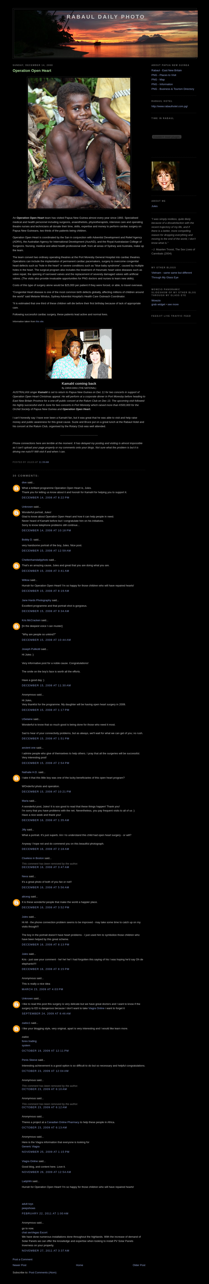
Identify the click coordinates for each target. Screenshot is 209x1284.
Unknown (27, 506)
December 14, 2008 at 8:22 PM (45, 497)
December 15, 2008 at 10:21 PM (46, 791)
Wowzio (156, 300)
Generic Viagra (30, 1146)
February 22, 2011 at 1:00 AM (45, 1213)
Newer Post (19, 1265)
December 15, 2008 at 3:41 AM (45, 570)
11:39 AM (44, 462)
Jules (25, 916)
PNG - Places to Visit (163, 75)
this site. (40, 321)
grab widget (158, 304)
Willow (26, 580)
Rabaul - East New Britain (166, 70)
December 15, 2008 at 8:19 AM (45, 590)
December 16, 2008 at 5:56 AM (45, 887)
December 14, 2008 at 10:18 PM (46, 530)
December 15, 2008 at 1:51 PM (45, 738)
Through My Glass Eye (164, 277)
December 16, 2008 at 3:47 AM (45, 867)
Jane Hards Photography (36, 600)
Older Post (139, 1265)
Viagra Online (96, 1008)
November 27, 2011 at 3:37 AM (45, 1250)
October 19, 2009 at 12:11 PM (45, 1050)
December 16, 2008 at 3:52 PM (45, 907)
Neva (25, 876)
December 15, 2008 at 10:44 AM (46, 639)
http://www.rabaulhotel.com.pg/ (169, 106)
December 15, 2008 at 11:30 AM (46, 685)
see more (173, 304)
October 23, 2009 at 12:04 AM (45, 1070)
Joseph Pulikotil (31, 649)
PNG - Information (162, 84)
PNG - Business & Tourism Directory (172, 88)
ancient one (29, 747)
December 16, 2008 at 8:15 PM (45, 969)
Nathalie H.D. (30, 772)
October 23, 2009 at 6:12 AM (44, 1107)
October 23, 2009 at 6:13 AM (44, 1127)
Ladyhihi (27, 1181)
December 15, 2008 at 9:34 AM (45, 611)
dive (24, 482)
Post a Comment (22, 1259)
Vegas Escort (39, 1232)
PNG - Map (158, 79)
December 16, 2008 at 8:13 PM (45, 944)
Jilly (24, 829)
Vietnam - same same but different (171, 272)
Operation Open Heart (32, 71)
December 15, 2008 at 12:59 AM (46, 550)
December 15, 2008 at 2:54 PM (45, 763)
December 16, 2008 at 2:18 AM (45, 848)
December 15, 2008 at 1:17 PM (45, 709)
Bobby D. (27, 539)
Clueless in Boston (33, 858)
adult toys (27, 1203)
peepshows (28, 1208)
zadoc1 (26, 1022)
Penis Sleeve (29, 1059)
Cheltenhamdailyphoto (35, 559)
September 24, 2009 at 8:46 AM (46, 1013)
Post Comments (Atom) (43, 1272)
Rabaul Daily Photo (106, 17)
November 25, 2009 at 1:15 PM (46, 1151)
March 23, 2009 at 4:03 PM (42, 989)
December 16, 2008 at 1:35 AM (45, 820)
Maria (25, 800)
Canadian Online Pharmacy (63, 1122)
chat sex (27, 1232)
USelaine (27, 719)
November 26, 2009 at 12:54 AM (46, 1172)
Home (79, 1265)
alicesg (26, 896)
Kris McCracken (31, 620)
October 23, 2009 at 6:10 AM (44, 1089)
